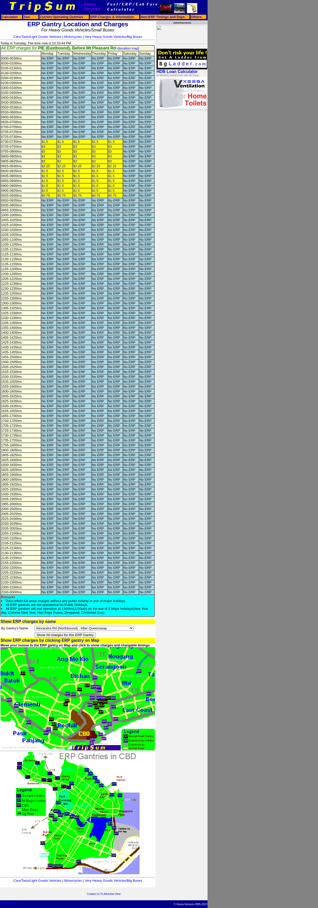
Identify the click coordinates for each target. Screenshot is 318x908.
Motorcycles (73, 37)
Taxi (26, 17)
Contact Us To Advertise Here (104, 894)
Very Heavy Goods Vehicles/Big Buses (113, 37)
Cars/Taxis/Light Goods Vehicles (37, 37)
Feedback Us (7, 902)
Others (196, 17)
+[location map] (127, 48)
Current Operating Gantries (61, 17)
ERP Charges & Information (112, 17)
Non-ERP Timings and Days (163, 17)
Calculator (10, 17)
